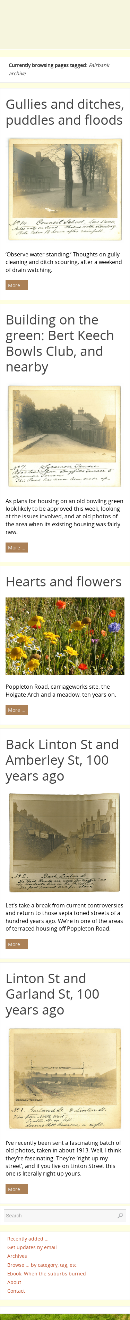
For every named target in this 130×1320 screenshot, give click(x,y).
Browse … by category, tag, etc (42, 1265)
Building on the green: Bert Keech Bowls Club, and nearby (60, 343)
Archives (17, 1256)
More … (16, 285)
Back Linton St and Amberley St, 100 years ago (62, 759)
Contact (16, 1291)
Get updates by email (32, 1247)
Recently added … (28, 1238)
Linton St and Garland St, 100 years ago (52, 993)
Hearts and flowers (64, 581)
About (14, 1282)
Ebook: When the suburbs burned (46, 1273)
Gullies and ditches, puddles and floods (65, 112)
